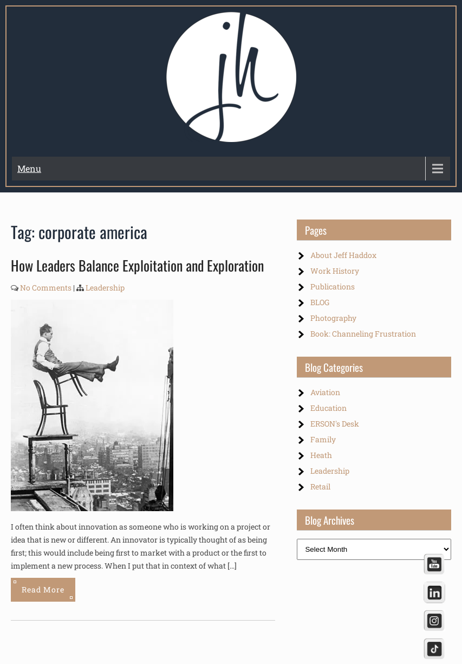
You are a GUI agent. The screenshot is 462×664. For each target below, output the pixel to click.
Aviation (325, 392)
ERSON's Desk (334, 423)
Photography (333, 318)
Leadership (105, 287)
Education (328, 408)
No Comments (45, 287)
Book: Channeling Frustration (363, 333)
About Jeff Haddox (343, 255)
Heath (321, 455)
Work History (334, 271)
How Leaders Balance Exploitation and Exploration (137, 265)
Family (323, 439)
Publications (332, 286)
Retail (320, 486)
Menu (29, 168)
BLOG (319, 302)
